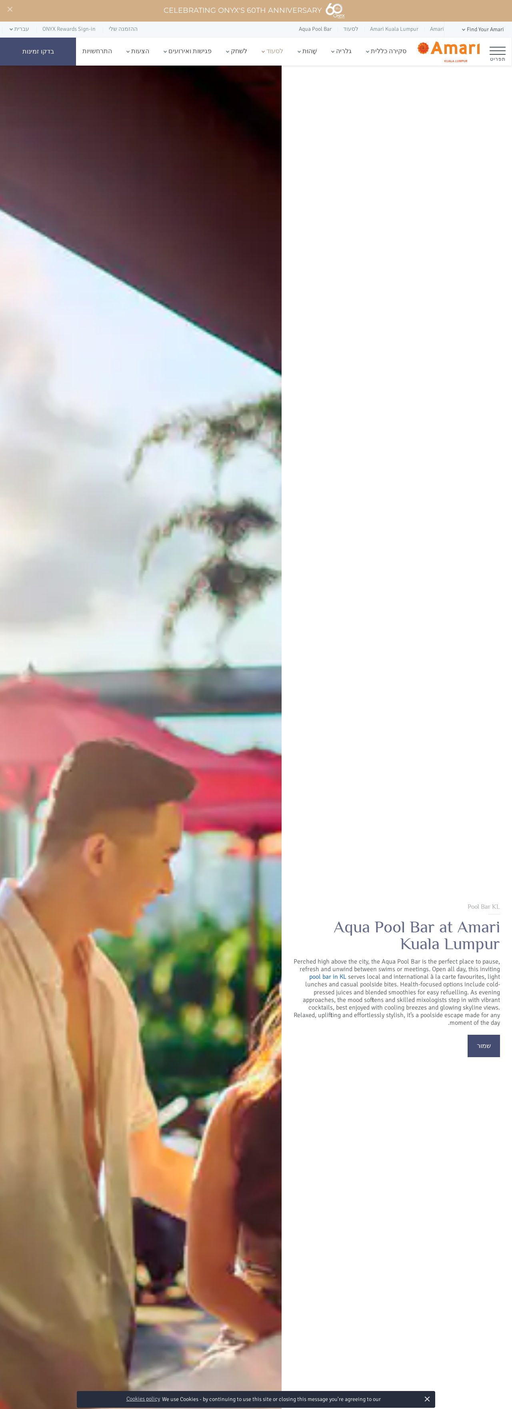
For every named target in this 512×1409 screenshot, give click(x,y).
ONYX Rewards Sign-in (69, 29)
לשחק (239, 51)
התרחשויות (97, 51)
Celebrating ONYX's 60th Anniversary (254, 11)
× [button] (427, 1398)
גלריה (344, 51)
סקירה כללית (388, 51)
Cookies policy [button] (143, 1398)
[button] (482, 29)
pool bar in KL (327, 977)
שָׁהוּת (309, 51)
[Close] (9, 9)
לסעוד (274, 51)
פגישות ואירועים (190, 51)
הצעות (140, 51)
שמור (484, 1046)
